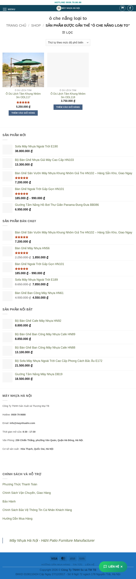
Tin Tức (78, 564)
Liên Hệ (90, 564)
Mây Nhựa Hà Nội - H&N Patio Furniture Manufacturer (52, 541)
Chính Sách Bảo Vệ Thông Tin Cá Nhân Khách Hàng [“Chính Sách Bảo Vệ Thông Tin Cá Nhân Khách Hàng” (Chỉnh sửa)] (37, 510)
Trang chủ (16, 25)
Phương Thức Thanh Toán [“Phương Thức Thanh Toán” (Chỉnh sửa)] (19, 484)
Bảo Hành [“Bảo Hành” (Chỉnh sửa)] (9, 501)
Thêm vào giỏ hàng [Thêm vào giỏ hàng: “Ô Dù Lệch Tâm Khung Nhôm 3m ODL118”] (68, 107)
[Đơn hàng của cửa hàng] (68, 42)
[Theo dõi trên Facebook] (130, 8)
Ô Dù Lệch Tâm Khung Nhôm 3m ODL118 (68, 95)
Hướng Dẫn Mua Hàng (17, 518)
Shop (36, 25)
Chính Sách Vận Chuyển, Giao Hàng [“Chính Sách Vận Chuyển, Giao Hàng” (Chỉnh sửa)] (26, 492)
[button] (8, 9)
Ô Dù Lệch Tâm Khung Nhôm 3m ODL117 (23, 95)
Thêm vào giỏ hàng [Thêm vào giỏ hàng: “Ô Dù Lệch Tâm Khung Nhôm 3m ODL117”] (23, 113)
